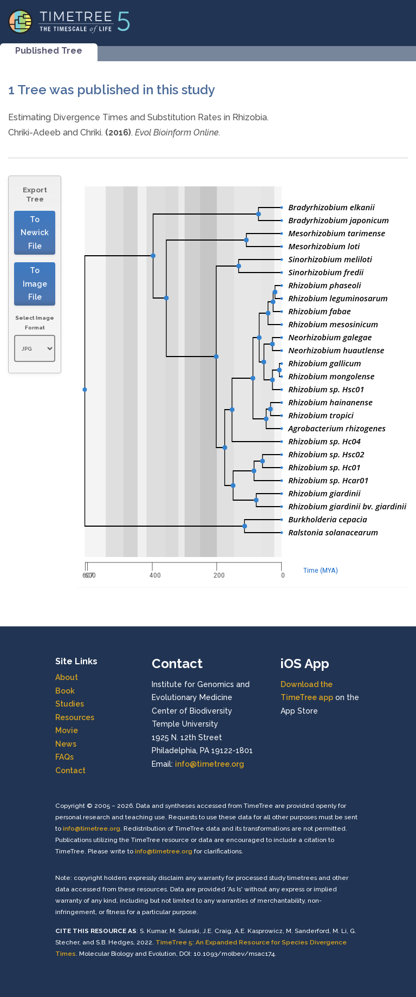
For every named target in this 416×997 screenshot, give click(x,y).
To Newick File (35, 232)
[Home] (69, 21)
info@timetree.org (209, 764)
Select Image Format (34, 323)
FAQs (64, 757)
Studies (69, 704)
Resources (74, 717)
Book (65, 691)
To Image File (35, 283)
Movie (66, 730)
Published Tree (48, 51)
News (65, 744)
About (66, 677)
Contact (70, 770)
